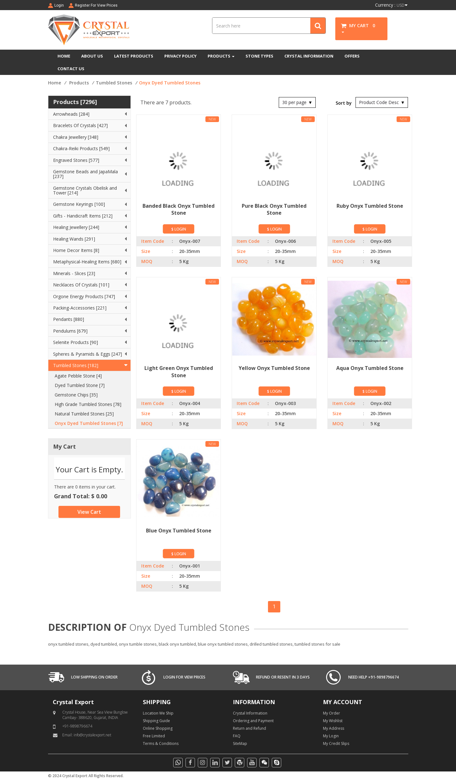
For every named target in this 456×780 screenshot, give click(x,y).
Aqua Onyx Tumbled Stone (370, 368)
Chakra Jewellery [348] (75, 137)
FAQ (236, 736)
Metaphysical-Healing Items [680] (87, 262)
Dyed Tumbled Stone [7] (80, 385)
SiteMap (240, 743)
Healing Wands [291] (74, 239)
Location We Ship (158, 713)
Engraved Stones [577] (76, 160)
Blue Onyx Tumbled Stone (178, 530)
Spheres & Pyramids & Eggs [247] (87, 354)
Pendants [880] (68, 319)
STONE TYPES (259, 56)
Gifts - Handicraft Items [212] (82, 216)
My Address (333, 728)
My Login (331, 736)
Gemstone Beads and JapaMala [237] (85, 174)
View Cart (89, 511)
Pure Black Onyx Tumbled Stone (274, 209)
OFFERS (352, 56)
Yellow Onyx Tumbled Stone (274, 368)
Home (54, 83)
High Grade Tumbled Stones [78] (88, 404)
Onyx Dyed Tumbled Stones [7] (89, 423)
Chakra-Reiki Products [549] (81, 148)
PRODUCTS (221, 56)
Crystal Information (250, 713)
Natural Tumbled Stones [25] (84, 414)
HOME (64, 56)
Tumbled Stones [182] (75, 365)
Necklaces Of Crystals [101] (81, 285)
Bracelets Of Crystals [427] (80, 125)
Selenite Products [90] (75, 342)
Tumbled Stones (114, 83)
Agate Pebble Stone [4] (78, 376)
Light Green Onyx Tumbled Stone (178, 372)
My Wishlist (333, 720)
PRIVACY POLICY (180, 56)
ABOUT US (92, 56)
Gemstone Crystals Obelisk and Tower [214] (85, 190)
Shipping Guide (156, 720)
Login (59, 5)
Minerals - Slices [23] (74, 273)
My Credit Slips (336, 743)
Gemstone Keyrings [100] (79, 204)
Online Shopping (158, 728)
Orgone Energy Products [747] (84, 296)
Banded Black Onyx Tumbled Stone (179, 209)
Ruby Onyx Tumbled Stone (370, 205)
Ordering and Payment (253, 720)
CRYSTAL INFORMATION (308, 56)
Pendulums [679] (70, 331)
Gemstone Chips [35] (76, 395)
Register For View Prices (96, 5)
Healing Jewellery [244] (76, 227)
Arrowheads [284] (71, 114)
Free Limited (154, 736)
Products (79, 83)
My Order (331, 713)
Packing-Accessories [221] (79, 308)
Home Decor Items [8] (76, 250)
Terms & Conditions (161, 743)
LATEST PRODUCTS (133, 56)
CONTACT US (71, 68)
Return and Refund (249, 728)
